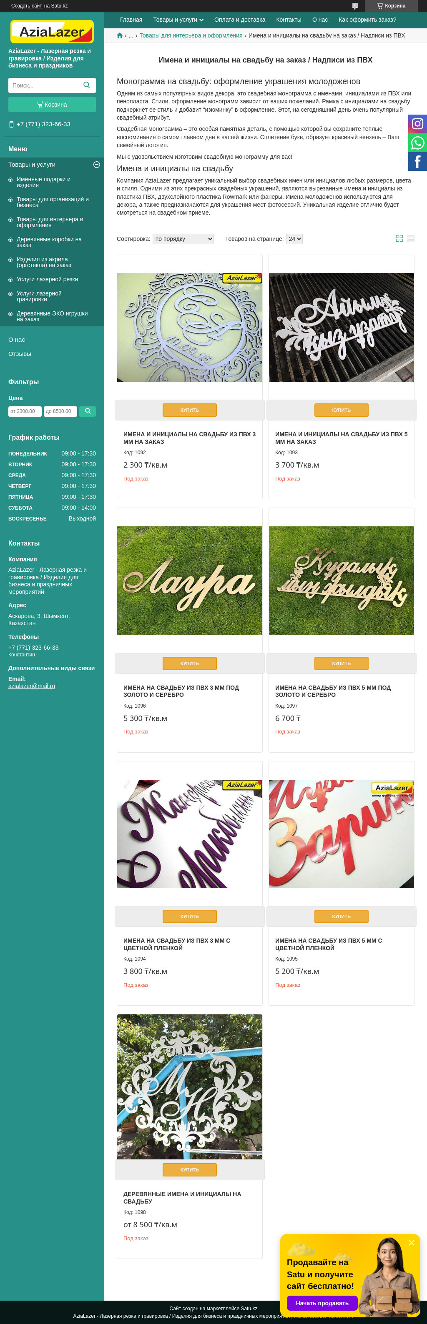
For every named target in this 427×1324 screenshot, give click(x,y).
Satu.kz (249, 1308)
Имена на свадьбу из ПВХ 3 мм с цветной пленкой (176, 944)
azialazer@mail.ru (31, 686)
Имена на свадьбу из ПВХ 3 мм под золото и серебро (181, 691)
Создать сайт (26, 6)
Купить (190, 410)
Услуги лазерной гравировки (39, 296)
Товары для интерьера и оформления (50, 222)
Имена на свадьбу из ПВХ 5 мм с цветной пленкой (328, 944)
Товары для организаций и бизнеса (53, 202)
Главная (131, 19)
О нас (16, 339)
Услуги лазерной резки (47, 279)
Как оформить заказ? (367, 19)
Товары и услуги (31, 164)
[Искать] (86, 85)
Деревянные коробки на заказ (49, 242)
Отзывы (19, 353)
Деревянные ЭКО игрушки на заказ (52, 316)
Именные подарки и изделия (43, 182)
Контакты (288, 19)
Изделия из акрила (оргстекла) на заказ (44, 262)
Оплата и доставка (239, 19)
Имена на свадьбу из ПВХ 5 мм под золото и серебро (333, 691)
